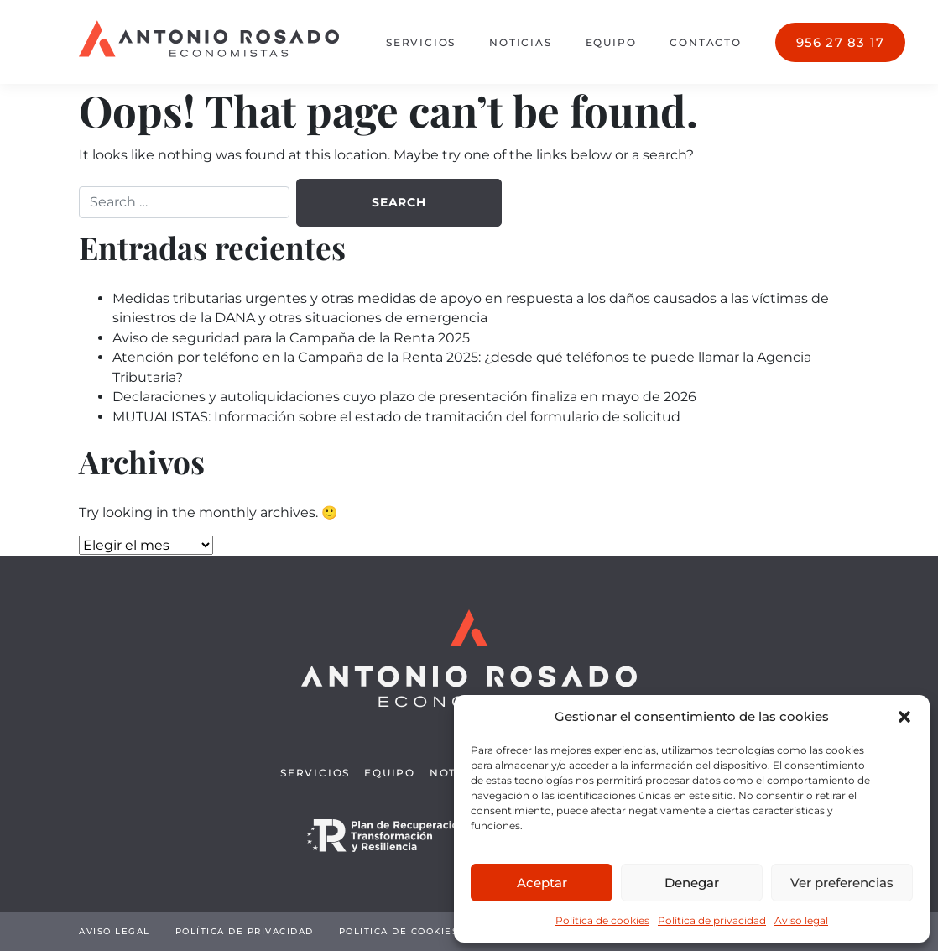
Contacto (705, 42)
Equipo (611, 42)
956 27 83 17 (840, 42)
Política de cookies (602, 920)
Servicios (421, 42)
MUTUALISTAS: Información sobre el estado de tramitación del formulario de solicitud (396, 417)
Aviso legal (801, 920)
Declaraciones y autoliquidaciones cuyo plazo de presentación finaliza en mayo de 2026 (404, 397)
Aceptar (542, 883)
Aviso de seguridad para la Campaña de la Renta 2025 (291, 338)
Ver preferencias (842, 883)
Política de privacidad (712, 920)
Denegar (691, 883)
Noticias (520, 42)
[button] (904, 716)
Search (398, 202)
